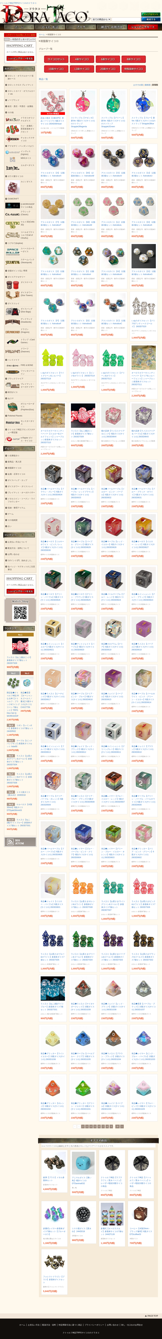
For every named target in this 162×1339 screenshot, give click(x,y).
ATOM (19, 843)
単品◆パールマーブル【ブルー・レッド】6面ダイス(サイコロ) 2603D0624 (113, 597)
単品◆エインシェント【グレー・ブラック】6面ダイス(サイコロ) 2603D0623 (143, 597)
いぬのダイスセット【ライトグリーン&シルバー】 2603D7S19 (52, 376)
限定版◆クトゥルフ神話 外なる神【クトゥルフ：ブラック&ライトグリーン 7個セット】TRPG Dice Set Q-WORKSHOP (13, 704)
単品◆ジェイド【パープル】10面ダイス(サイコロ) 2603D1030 (112, 1106)
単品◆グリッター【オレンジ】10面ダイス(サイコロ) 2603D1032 (52, 1106)
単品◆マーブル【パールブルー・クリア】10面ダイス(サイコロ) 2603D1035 (82, 1056)
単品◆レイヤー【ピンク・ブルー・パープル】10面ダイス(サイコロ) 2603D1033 (143, 1056)
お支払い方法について (17, 542)
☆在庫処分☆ (13, 455)
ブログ (81, 27)
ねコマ (11, 398)
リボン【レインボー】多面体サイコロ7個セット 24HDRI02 (20, 728)
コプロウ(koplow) (15, 243)
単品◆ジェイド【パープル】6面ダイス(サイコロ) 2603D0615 (112, 697)
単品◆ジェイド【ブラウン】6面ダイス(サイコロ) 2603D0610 (142, 749)
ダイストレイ (13, 303)
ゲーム (11, 514)
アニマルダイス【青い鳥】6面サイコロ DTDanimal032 (81, 1180)
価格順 (147, 85)
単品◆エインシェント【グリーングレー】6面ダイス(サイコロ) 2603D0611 (113, 749)
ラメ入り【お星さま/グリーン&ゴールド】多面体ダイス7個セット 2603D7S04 (83, 957)
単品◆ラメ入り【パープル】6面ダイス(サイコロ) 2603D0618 (142, 647)
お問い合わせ (112, 27)
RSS (17, 840)
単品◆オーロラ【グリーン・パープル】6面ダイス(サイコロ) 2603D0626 (52, 597)
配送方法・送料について (18, 548)
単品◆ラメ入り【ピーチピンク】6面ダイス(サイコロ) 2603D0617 (52, 697)
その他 (11, 112)
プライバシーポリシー (94, 1325)
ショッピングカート (143, 27)
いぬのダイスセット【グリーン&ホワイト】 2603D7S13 (113, 376)
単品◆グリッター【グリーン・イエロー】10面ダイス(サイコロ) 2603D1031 (82, 1106)
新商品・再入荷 (14, 462)
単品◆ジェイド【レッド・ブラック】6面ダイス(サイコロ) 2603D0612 (82, 749)
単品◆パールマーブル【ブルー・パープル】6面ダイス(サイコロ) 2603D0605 (52, 852)
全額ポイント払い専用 (17, 271)
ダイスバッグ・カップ (17, 480)
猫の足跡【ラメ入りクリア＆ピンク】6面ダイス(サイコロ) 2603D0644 (113, 434)
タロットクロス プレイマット (21, 85)
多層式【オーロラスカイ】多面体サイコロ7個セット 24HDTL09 (112, 1231)
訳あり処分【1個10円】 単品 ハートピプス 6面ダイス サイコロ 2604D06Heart (52, 121)
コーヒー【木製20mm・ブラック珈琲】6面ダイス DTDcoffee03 (141, 1231)
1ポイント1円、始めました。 (20, 560)
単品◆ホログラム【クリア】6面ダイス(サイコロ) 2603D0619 (112, 647)
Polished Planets (15, 416)
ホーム (19, 27)
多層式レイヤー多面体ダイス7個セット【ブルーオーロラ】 (54, 1231)
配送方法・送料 (49, 1325)
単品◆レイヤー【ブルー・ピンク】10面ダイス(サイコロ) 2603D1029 (144, 1106)
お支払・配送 (50, 27)
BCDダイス (13, 392)
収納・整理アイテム (16, 508)
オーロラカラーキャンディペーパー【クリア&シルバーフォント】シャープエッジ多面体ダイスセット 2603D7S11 (143, 379)
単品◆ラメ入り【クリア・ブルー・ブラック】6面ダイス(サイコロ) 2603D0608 (82, 799)
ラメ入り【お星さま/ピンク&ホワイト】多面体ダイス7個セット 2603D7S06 (143, 904)
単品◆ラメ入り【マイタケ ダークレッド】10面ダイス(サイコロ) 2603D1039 (82, 1007)
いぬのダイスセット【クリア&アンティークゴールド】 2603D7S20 (143, 324)
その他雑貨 (12, 520)
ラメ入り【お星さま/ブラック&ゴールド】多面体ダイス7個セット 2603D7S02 (143, 957)
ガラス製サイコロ (15, 176)
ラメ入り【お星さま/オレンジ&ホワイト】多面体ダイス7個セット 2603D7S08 (83, 904)
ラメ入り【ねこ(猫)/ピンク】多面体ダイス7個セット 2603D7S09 (82, 434)
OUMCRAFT (13, 199)
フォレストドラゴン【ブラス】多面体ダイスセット (53, 1279)
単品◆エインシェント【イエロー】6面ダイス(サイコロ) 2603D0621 (52, 647)
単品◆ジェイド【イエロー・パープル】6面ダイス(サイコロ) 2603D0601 (52, 904)
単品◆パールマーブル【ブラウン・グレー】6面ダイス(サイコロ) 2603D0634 (52, 492)
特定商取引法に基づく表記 (70, 1325)
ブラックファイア (15, 379)
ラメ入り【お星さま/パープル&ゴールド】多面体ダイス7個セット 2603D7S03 (113, 957)
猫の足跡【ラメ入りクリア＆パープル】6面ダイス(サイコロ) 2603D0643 (143, 434)
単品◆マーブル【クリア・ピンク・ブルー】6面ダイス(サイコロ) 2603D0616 (82, 697)
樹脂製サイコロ (14, 468)
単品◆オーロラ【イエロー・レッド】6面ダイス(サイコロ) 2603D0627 (143, 544)
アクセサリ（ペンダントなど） (21, 146)
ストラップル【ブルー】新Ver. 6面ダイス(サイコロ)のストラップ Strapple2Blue (143, 121)
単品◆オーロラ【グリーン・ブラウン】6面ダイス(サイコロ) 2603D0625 (82, 597)
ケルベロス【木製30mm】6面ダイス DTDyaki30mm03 (19, 807)
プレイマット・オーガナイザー (21, 492)
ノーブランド (13, 100)
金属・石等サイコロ (16, 474)
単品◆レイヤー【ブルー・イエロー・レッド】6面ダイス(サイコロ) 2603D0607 (113, 799)
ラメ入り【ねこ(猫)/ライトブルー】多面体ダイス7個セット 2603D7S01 (52, 1007)
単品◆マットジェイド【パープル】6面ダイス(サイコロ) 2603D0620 (82, 647)
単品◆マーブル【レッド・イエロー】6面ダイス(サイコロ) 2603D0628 (113, 544)
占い (10, 526)
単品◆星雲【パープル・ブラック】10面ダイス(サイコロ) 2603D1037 (144, 1007)
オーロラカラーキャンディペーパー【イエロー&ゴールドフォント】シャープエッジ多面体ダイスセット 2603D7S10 (52, 437)
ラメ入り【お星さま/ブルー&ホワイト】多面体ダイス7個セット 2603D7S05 (52, 957)
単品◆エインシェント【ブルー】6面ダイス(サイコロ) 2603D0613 (52, 749)
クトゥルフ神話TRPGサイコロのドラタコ (18, 3)
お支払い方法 (34, 1325)
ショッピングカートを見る (20, 58)
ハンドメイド (13, 360)
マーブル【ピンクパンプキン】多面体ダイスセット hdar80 (19, 743)
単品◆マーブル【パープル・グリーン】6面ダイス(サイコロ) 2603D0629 (82, 544)
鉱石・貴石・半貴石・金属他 (20, 106)
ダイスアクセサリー (16, 277)
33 (117, 1126)
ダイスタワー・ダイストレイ (20, 486)
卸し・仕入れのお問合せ (132, 1325)
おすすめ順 (138, 85)
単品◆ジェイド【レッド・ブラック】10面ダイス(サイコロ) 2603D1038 (113, 1007)
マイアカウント (151, 14)
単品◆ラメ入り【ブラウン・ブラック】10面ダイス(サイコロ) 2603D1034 (113, 1056)
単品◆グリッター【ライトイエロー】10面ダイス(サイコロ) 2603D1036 (53, 1056)
